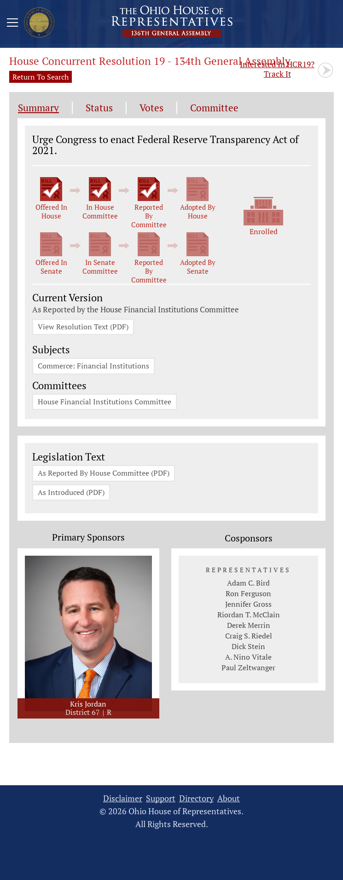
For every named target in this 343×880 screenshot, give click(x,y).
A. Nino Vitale (248, 658)
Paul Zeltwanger (248, 669)
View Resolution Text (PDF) (83, 327)
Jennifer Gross (248, 605)
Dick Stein (248, 648)
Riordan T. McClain (248, 616)
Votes (151, 108)
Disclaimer (122, 799)
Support (160, 799)
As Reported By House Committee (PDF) (103, 474)
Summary (38, 108)
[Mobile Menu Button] (12, 23)
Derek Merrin (248, 626)
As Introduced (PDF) (71, 494)
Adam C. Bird (248, 584)
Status (99, 108)
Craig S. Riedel (248, 637)
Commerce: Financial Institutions (93, 367)
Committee (214, 108)
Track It (277, 69)
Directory (196, 799)
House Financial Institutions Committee (104, 402)
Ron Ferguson (248, 595)
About (228, 799)
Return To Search (40, 77)
